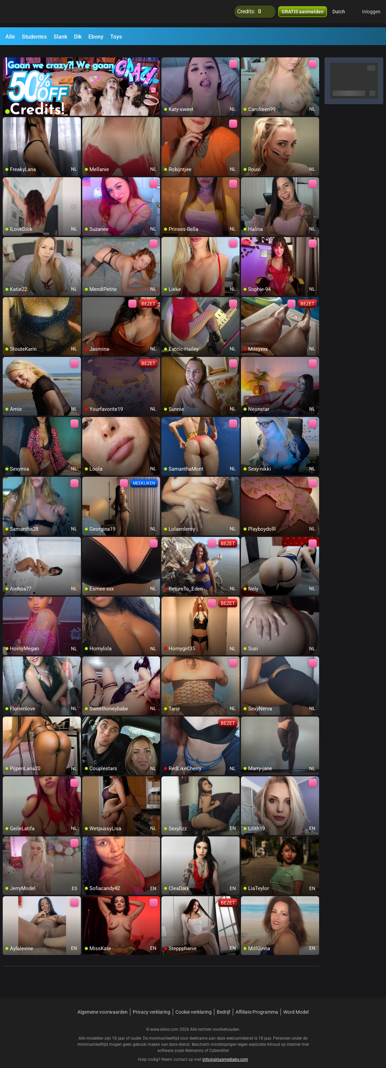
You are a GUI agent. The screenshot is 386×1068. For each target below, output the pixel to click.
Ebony (95, 36)
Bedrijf (223, 1004)
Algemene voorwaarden (102, 1004)
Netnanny (194, 1042)
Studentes (34, 36)
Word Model (296, 1004)
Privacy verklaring (151, 1004)
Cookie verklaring (193, 1004)
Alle (10, 36)
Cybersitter (219, 1042)
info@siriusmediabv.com (225, 1051)
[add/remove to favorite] (167, 54)
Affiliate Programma (256, 1004)
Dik (78, 36)
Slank (60, 36)
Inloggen (371, 13)
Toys (116, 36)
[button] (343, 14)
